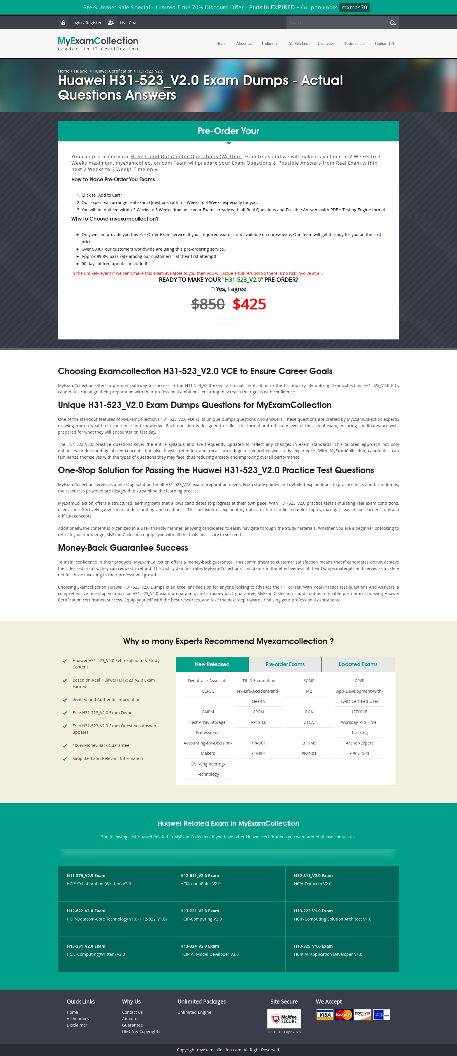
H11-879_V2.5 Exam (86, 875)
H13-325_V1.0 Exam (313, 946)
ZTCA (309, 722)
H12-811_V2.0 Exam (313, 875)
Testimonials (354, 43)
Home (221, 43)
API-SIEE (258, 722)
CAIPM (208, 711)
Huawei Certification (113, 71)
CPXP (359, 680)
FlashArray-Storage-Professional (208, 727)
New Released (212, 664)
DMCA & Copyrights (141, 1031)
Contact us (132, 1012)
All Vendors (298, 43)
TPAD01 (258, 743)
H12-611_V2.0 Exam (199, 875)
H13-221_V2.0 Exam (199, 911)
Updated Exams (358, 664)
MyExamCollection (98, 43)
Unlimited (270, 43)
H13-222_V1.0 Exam (313, 911)
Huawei (81, 71)
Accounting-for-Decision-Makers (208, 748)
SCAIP (308, 680)
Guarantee (326, 43)
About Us (244, 43)
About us (131, 1018)
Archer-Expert (359, 743)
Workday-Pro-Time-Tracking (359, 727)
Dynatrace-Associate (208, 680)
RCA (309, 711)
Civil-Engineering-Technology (208, 769)
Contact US (384, 43)
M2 (309, 691)
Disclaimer (77, 1025)
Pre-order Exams (285, 664)
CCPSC (208, 691)
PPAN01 (309, 753)
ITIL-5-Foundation (258, 680)
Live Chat (121, 22)
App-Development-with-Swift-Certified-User (359, 696)
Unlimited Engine (194, 1012)
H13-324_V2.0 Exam (199, 946)
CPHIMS (309, 743)
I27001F (359, 711)
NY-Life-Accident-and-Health (258, 696)
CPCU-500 (359, 753)
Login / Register (80, 22)
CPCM (258, 711)
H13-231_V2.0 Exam (86, 946)
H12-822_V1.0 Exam (86, 911)
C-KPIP (258, 753)
